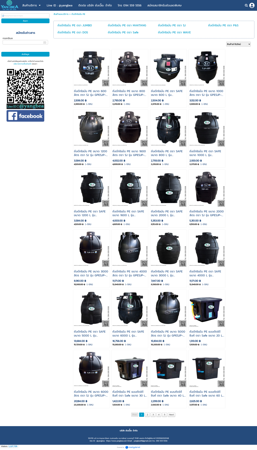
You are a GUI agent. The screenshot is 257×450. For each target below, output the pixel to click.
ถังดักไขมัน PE (78, 14)
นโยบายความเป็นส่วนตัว (22, 63)
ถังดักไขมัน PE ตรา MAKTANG (127, 25)
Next (171, 414)
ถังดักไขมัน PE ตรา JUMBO (75, 25)
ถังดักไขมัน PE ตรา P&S (223, 25)
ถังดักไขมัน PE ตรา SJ (172, 25)
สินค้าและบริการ (61, 14)
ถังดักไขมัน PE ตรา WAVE (174, 32)
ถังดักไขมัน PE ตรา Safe (123, 32)
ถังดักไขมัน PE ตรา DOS (73, 32)
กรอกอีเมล (8, 38)
